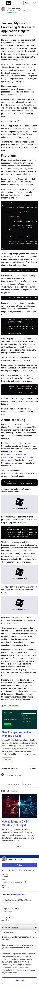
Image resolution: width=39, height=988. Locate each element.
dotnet (28, 35)
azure (4, 35)
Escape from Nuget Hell (19, 910)
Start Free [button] (7, 760)
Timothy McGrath (13, 8)
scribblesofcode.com (12, 12)
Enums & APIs (19, 918)
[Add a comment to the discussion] (21, 776)
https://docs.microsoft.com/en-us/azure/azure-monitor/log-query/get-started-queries (17, 457)
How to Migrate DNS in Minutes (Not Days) (16, 823)
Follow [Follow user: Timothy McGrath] (19, 865)
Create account (31, 3)
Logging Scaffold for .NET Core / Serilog (19, 901)
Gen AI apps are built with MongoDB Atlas (18, 734)
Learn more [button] (19, 981)
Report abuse (26, 784)
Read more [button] (19, 846)
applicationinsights (16, 35)
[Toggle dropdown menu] (36, 706)
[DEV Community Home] (8, 3)
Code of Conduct (13, 784)
